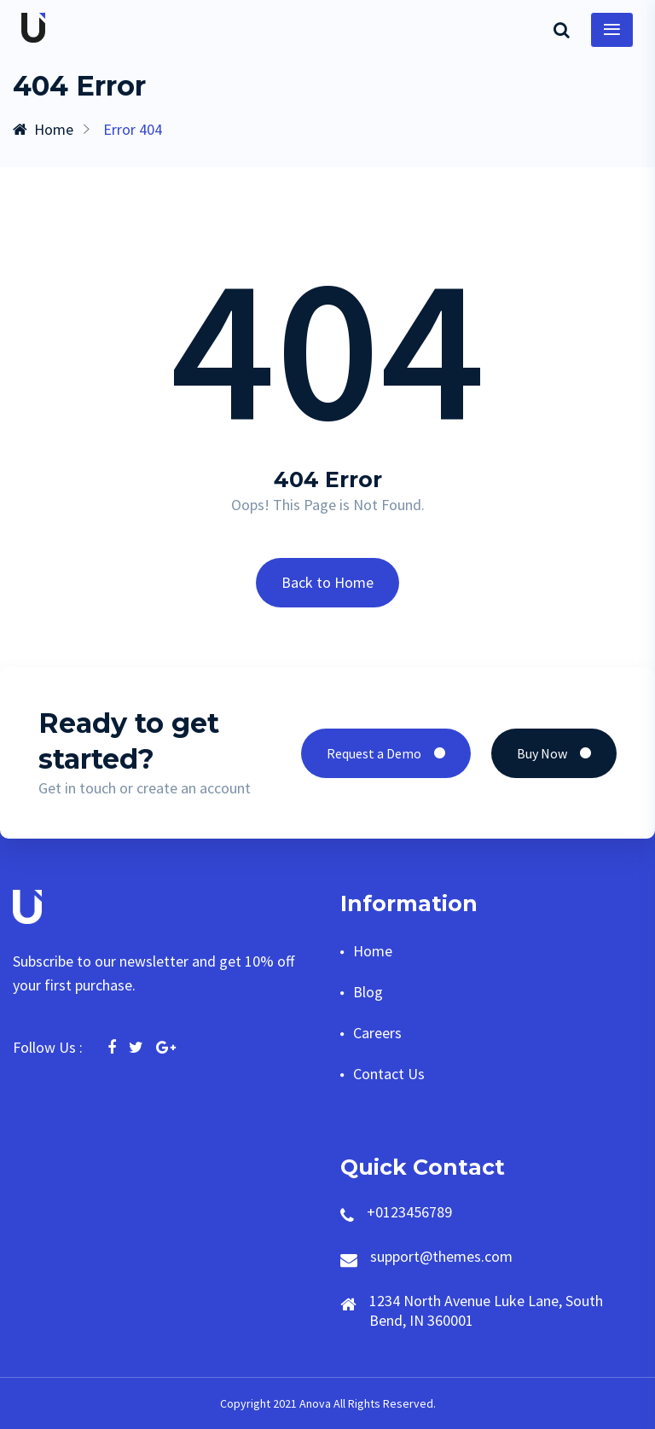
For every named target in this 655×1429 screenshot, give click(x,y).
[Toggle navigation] (612, 30)
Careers (377, 1033)
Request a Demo (386, 753)
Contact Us (389, 1073)
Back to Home (327, 582)
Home (43, 129)
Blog (368, 992)
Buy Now (554, 753)
